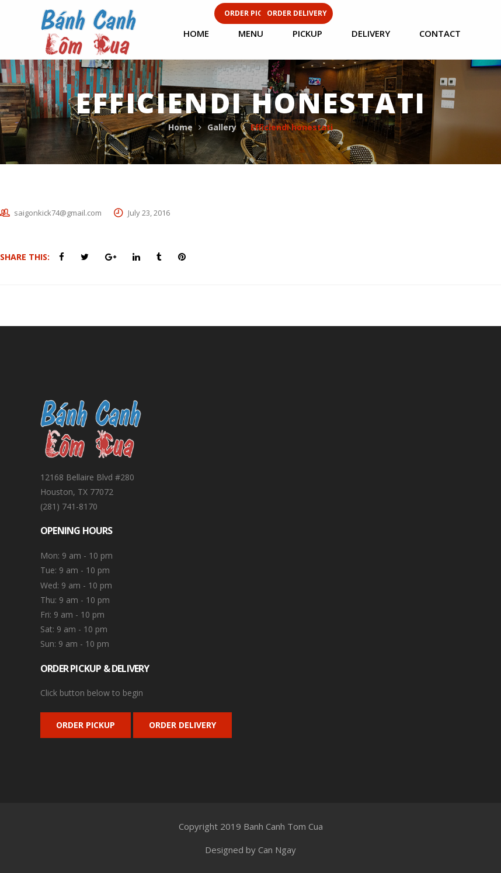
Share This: (25, 256)
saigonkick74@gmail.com (58, 212)
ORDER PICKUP (85, 724)
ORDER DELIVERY (182, 724)
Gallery (221, 127)
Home (180, 127)
